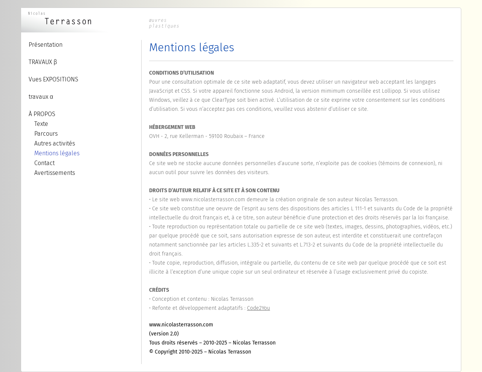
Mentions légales (56, 153)
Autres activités (54, 143)
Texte (41, 123)
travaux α (41, 96)
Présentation (46, 44)
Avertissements (54, 172)
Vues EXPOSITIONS (53, 79)
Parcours (46, 133)
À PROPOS (42, 114)
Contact (44, 163)
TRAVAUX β (43, 62)
